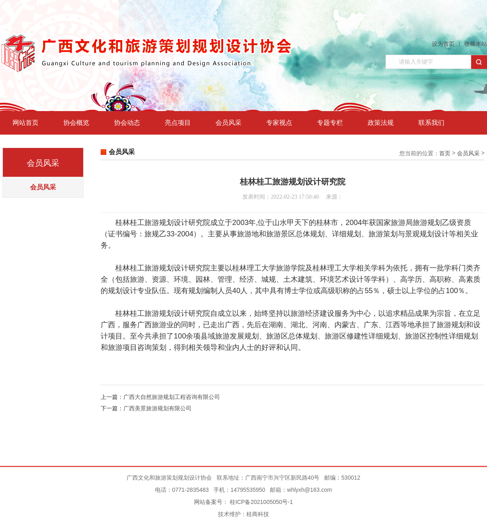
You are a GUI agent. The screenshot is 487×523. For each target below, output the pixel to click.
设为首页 (443, 44)
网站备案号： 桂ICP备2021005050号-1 (243, 502)
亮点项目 (178, 122)
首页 (444, 153)
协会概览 (76, 122)
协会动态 (127, 122)
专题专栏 (330, 122)
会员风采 (228, 122)
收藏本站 (475, 44)
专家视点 (279, 122)
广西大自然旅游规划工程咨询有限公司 (171, 397)
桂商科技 (257, 514)
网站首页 (26, 122)
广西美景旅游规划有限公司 (157, 408)
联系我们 (431, 122)
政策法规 (381, 122)
